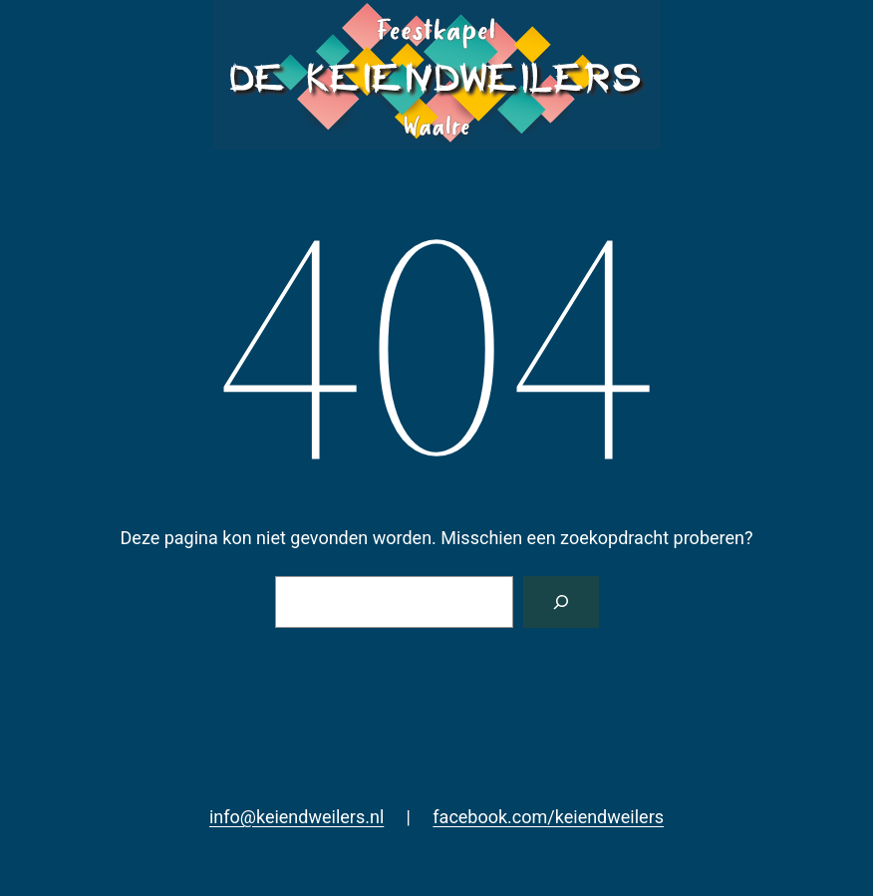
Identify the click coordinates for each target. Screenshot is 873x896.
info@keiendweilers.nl (296, 816)
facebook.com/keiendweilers (548, 816)
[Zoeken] (561, 602)
